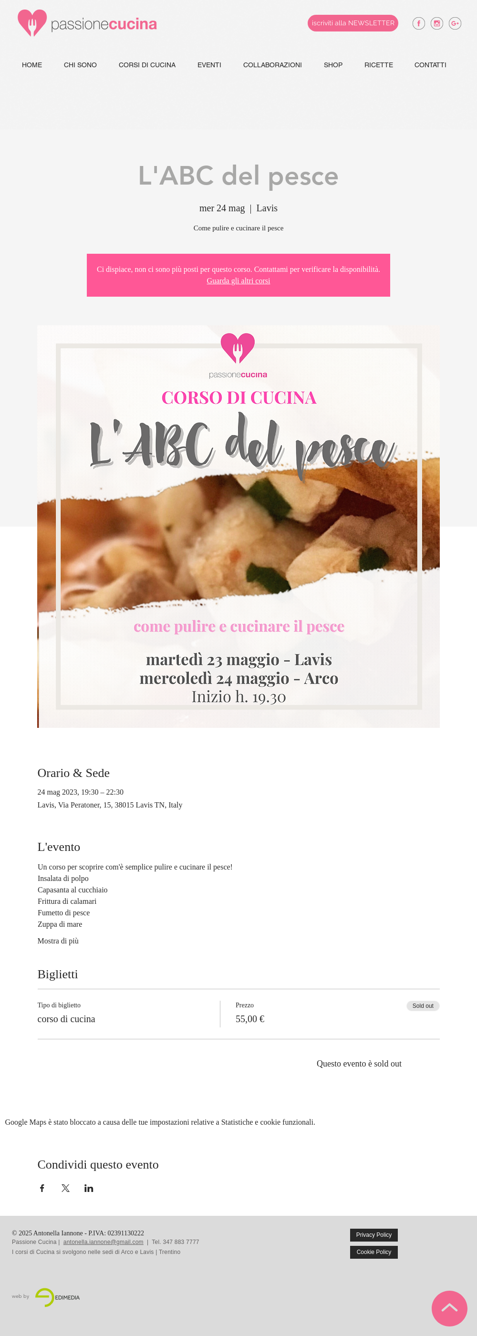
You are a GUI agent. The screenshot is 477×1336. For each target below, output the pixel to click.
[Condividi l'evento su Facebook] (42, 1188)
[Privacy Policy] (374, 1235)
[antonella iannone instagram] (437, 23)
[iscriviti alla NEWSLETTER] (353, 23)
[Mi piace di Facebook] (444, 1242)
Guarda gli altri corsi (238, 281)
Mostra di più (58, 941)
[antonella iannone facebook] (419, 23)
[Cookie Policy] (374, 1252)
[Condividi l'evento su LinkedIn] (88, 1188)
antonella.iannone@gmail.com (103, 1242)
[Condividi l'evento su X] (65, 1188)
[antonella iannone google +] (455, 23)
